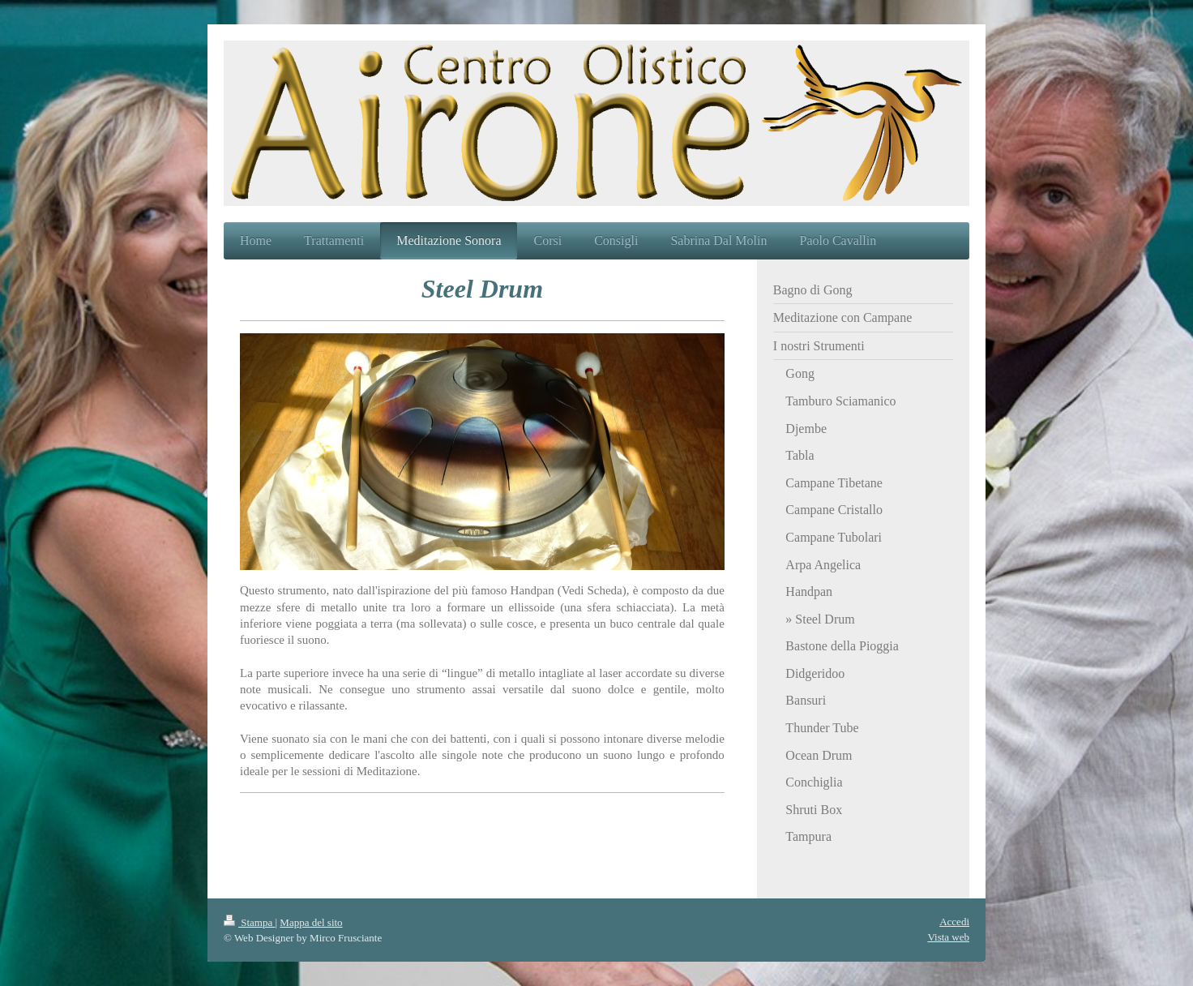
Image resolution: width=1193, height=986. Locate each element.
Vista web (948, 937)
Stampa (250, 922)
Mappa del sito (311, 922)
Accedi (954, 921)
